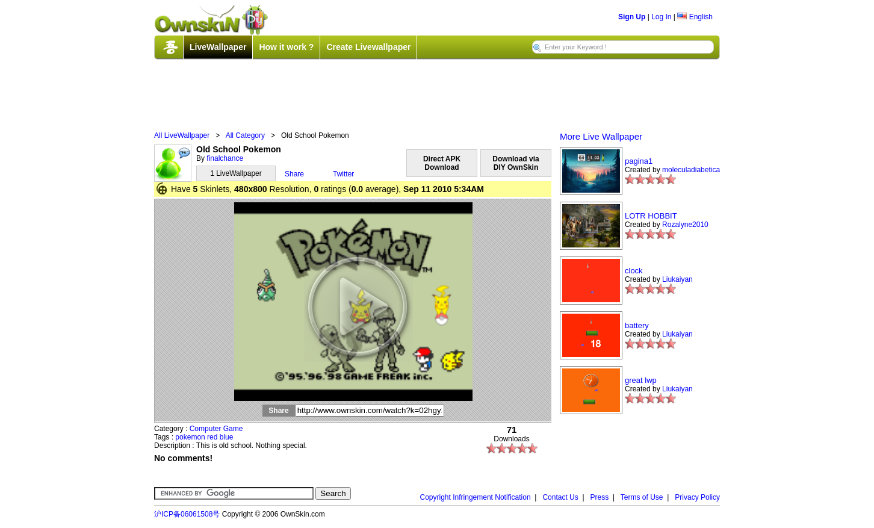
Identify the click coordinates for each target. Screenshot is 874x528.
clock (634, 270)
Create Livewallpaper (368, 47)
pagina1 (638, 161)
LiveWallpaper (218, 47)
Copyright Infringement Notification (475, 497)
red (212, 437)
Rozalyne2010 (685, 224)
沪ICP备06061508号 (187, 514)
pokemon (190, 437)
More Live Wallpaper (601, 136)
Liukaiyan (677, 279)
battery (637, 325)
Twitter (343, 174)
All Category (245, 135)
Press (599, 497)
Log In (661, 17)
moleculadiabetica (691, 170)
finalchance (224, 158)
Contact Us (560, 497)
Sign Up (631, 17)
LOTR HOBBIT (651, 215)
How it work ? (286, 47)
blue (227, 437)
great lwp (641, 380)
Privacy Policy (697, 497)
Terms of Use (642, 497)
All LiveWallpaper (181, 135)
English (695, 17)
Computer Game (216, 428)
